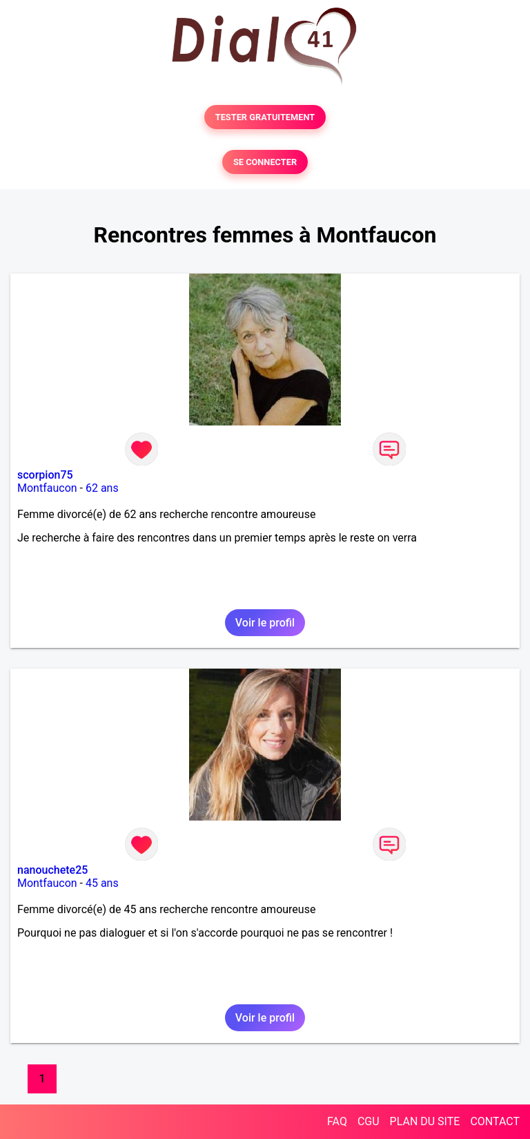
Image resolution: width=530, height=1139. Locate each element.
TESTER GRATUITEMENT (265, 117)
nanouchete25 (52, 870)
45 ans (102, 883)
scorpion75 (45, 474)
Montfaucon (47, 488)
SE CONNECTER (265, 162)
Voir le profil (265, 622)
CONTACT (495, 1121)
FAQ (337, 1121)
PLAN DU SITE (425, 1121)
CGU (368, 1121)
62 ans (102, 488)
